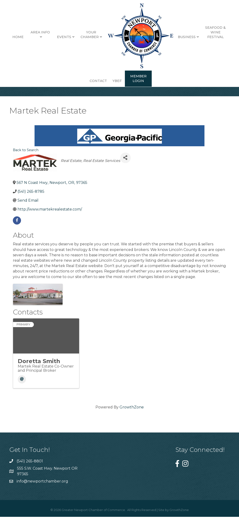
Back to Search (26, 153)
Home (18, 37)
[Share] (125, 161)
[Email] (22, 383)
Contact (98, 81)
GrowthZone (132, 410)
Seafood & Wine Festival (215, 32)
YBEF (117, 81)
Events (64, 37)
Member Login (138, 78)
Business (187, 37)
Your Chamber (90, 34)
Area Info (40, 32)
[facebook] (17, 224)
